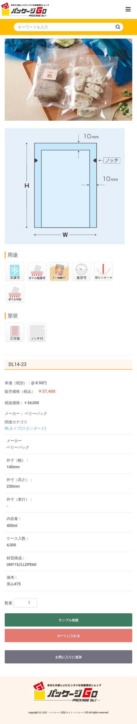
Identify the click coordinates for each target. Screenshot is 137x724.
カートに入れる (68, 636)
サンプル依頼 (68, 620)
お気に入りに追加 (68, 657)
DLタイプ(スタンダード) (25, 428)
